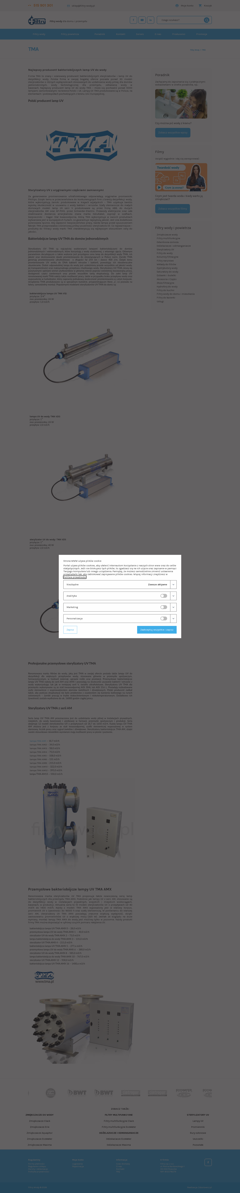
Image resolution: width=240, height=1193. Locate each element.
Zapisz (70, 629)
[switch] (163, 596)
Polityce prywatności (74, 577)
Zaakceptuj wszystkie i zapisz (156, 629)
